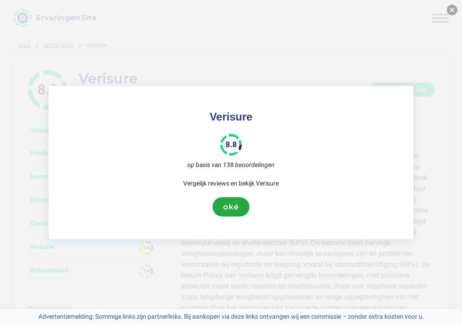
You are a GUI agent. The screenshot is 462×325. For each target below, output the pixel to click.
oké (231, 206)
